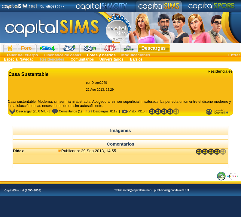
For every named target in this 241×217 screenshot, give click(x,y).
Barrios (135, 59)
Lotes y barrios (101, 55)
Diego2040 (99, 82)
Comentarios (64, 111)
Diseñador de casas (62, 55)
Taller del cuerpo (22, 55)
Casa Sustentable (28, 74)
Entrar (234, 55)
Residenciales (52, 59)
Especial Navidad (19, 59)
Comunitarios (82, 59)
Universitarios (111, 59)
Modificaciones (135, 55)
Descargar (20, 111)
